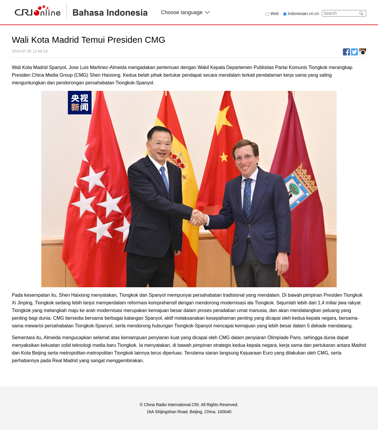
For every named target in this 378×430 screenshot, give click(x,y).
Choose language (185, 12)
